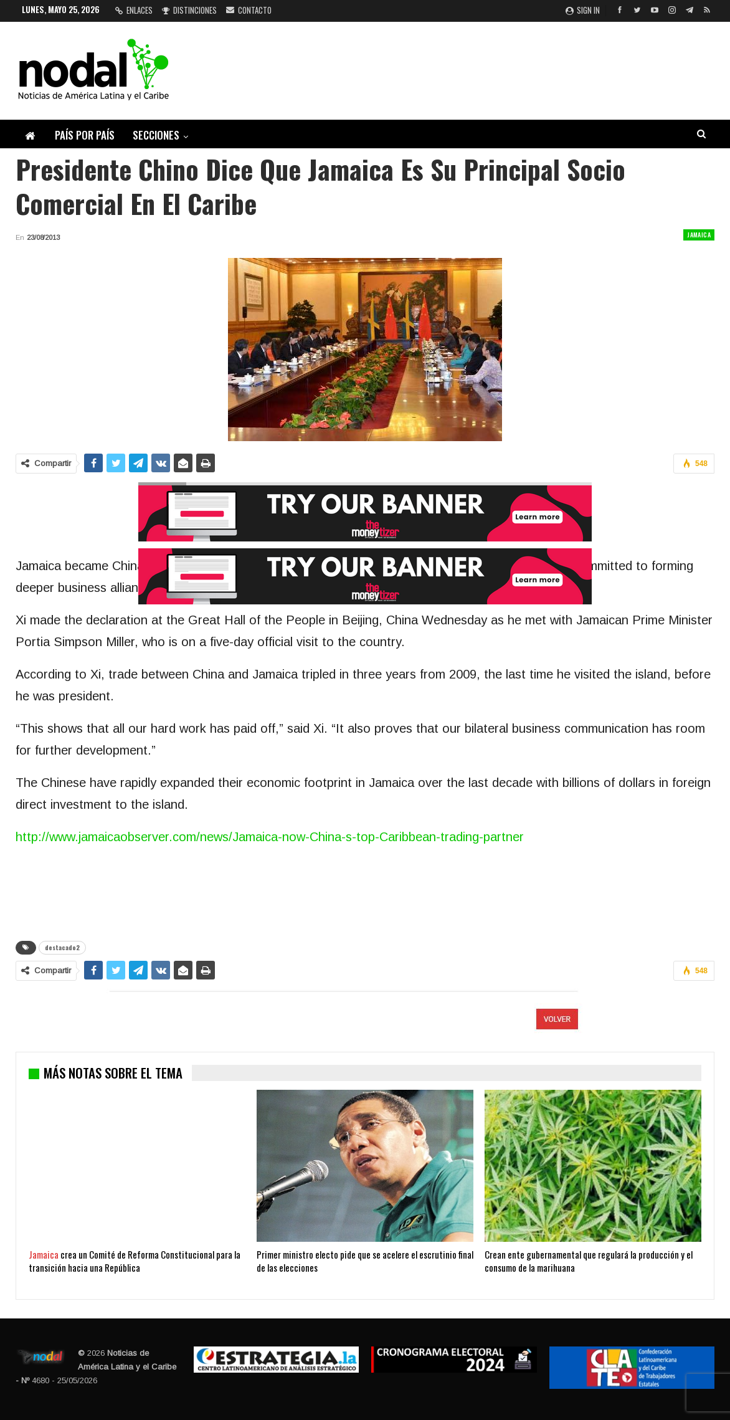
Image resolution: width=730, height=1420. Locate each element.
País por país (85, 135)
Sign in (583, 10)
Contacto (249, 10)
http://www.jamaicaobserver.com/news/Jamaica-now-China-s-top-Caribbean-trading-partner (270, 837)
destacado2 (62, 947)
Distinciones (189, 10)
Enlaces (134, 10)
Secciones (156, 135)
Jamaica (699, 234)
